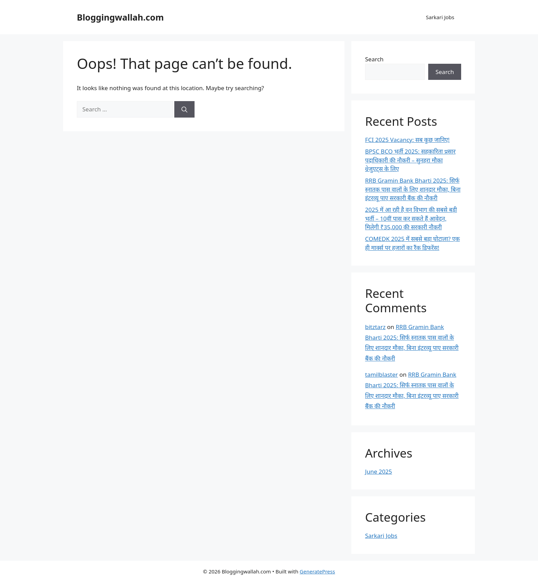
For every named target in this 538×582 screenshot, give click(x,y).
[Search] (184, 109)
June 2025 (378, 471)
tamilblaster (381, 374)
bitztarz (375, 327)
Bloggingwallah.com (120, 17)
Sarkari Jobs (440, 17)
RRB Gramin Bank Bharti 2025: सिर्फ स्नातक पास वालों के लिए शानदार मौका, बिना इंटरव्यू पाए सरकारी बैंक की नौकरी (412, 189)
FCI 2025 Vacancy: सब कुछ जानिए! (407, 140)
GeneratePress (317, 571)
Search (374, 59)
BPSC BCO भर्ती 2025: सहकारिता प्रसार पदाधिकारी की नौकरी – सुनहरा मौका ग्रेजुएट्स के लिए (410, 160)
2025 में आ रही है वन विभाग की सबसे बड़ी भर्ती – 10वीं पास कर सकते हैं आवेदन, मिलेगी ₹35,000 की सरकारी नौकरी (411, 218)
